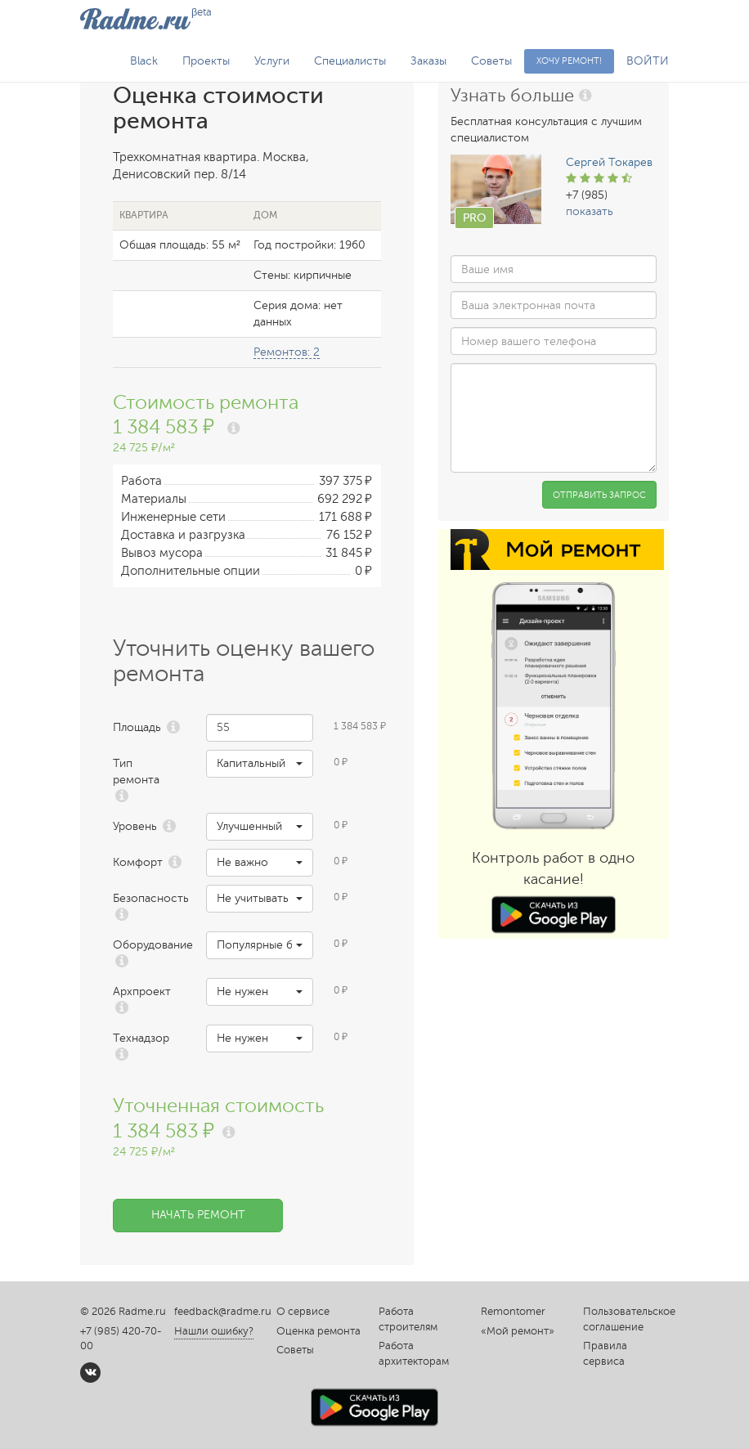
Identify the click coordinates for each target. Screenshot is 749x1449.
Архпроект (142, 991)
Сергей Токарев (609, 162)
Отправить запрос (599, 495)
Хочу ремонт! (569, 61)
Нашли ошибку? (213, 1331)
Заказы (428, 61)
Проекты (206, 61)
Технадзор (141, 1038)
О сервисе (303, 1311)
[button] (259, 764)
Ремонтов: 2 (286, 352)
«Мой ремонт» (517, 1331)
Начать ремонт (198, 1215)
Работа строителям (408, 1319)
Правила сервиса (605, 1353)
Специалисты (350, 61)
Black (144, 61)
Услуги (271, 61)
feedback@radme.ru (222, 1311)
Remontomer (513, 1311)
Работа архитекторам (414, 1353)
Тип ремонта (136, 771)
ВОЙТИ (647, 61)
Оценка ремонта (318, 1331)
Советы (491, 61)
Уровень (135, 826)
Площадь (137, 727)
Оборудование (147, 945)
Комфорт (138, 862)
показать (589, 211)
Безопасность (147, 898)
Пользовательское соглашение (626, 1319)
